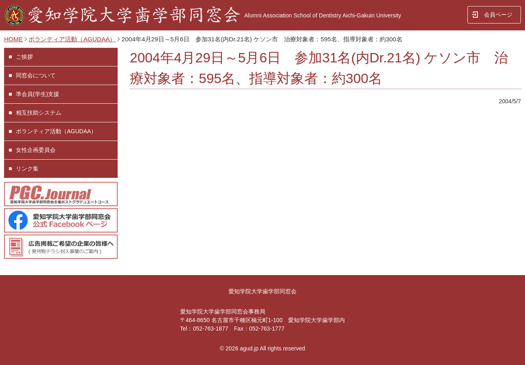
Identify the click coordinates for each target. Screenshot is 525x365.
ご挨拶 (24, 56)
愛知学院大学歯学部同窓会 (262, 291)
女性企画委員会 (36, 150)
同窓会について (36, 75)
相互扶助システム (38, 112)
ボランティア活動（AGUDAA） (72, 39)
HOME (13, 39)
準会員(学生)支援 (37, 94)
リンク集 (27, 168)
